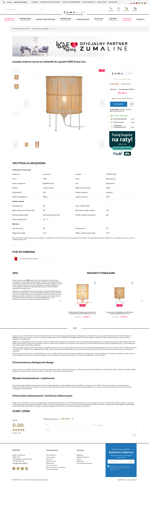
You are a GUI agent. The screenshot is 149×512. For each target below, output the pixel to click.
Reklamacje (80, 461)
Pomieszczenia (82, 19)
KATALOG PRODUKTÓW (88, 2)
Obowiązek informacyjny (84, 463)
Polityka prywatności (83, 457)
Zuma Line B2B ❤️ (113, 2)
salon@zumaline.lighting (19, 463)
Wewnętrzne (25, 19)
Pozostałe (80, 450)
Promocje (127, 19)
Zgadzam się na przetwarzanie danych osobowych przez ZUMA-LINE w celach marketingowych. (120, 468)
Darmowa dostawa (52, 469)
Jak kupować (50, 463)
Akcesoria (98, 19)
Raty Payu (49, 459)
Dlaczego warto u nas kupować (55, 467)
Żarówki (113, 19)
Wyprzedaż (9, 19)
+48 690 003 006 (20, 2)
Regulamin (80, 455)
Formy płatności (51, 455)
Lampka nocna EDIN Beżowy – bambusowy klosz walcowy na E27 (82, 313)
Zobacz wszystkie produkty (122, 79)
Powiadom (118, 104)
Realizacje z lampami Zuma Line (71, 2)
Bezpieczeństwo (51, 461)
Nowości (140, 19)
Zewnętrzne (65, 19)
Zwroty (79, 459)
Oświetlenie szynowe (45, 19)
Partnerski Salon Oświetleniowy (50, 2)
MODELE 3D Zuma (101, 2)
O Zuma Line (35, 2)
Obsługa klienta (52, 450)
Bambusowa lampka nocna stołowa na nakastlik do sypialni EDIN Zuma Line (119, 313)
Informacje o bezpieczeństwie (29, 258)
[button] (16, 70)
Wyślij (134, 435)
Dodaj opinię (126, 84)
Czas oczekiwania (51, 465)
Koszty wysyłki (50, 457)
